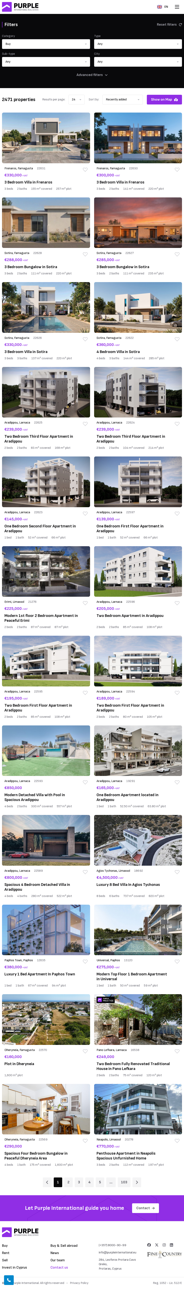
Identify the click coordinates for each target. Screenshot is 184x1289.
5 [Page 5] (100, 1182)
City (97, 54)
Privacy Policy (79, 1283)
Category (8, 36)
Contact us (59, 1267)
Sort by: (94, 99)
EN (162, 7)
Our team (57, 1260)
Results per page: (53, 99)
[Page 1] (47, 1182)
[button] (46, 44)
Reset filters (169, 24)
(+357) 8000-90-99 (112, 1245)
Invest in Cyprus (14, 1267)
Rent (5, 1253)
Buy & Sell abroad (64, 1246)
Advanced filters (92, 75)
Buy (5, 1246)
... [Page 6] (111, 1182)
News (54, 1253)
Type (97, 36)
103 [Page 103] (124, 1182)
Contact (145, 1208)
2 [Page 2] (68, 1182)
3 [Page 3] (79, 1182)
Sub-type (8, 54)
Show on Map (164, 99)
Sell (5, 1260)
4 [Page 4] (89, 1182)
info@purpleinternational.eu (117, 1252)
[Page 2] (136, 1182)
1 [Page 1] (58, 1182)
